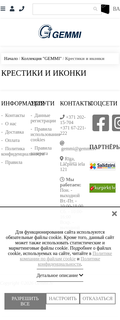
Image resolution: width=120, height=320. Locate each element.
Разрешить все (25, 301)
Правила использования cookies (45, 134)
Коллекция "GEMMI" (41, 58)
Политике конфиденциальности (69, 262)
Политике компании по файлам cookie (66, 256)
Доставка (14, 131)
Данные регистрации (43, 118)
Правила (13, 162)
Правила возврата (41, 150)
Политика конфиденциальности (22, 151)
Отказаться (98, 299)
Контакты (15, 115)
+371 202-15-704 (72, 120)
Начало (11, 58)
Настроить (63, 299)
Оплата (12, 140)
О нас (10, 123)
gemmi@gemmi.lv (79, 148)
